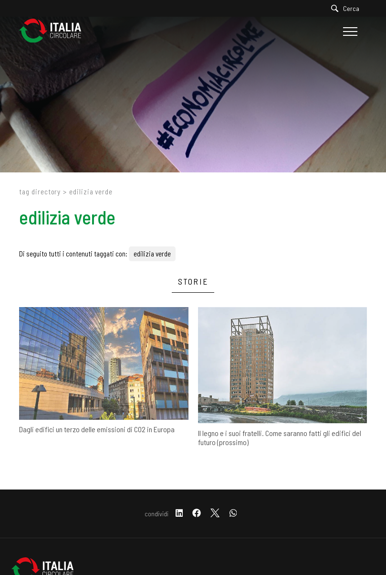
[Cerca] (347, 8)
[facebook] (196, 514)
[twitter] (214, 514)
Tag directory (40, 191)
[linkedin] (179, 514)
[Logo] (55, 31)
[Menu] (349, 31)
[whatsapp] (233, 514)
